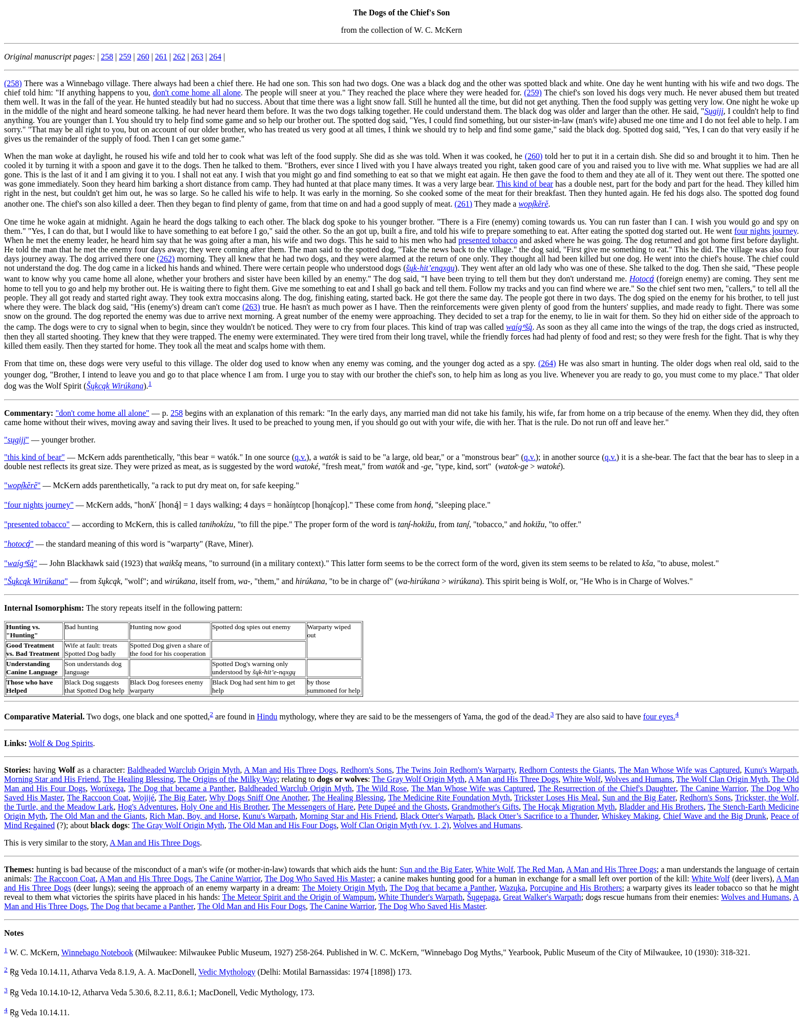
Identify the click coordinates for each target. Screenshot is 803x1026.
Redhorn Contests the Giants (567, 770)
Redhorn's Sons (366, 770)
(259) (533, 92)
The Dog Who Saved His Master (319, 878)
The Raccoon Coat (98, 797)
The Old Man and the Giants (97, 816)
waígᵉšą (519, 327)
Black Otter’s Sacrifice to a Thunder (537, 816)
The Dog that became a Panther (181, 788)
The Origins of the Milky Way (227, 779)
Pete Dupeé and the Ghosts (403, 806)
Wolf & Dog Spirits (61, 743)
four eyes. (659, 716)
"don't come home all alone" (102, 413)
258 (107, 56)
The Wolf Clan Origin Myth (722, 779)
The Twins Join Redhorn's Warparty (455, 770)
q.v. (300, 457)
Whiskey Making (630, 816)
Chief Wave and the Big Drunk (714, 816)
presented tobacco (488, 240)
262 (179, 56)
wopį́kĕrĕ (533, 203)
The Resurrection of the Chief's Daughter (607, 788)
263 (197, 56)
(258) (13, 83)
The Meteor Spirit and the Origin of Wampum (298, 897)
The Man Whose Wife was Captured (679, 770)
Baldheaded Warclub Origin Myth (184, 770)
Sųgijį (713, 111)
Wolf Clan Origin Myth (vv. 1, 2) (395, 825)
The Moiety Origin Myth (343, 887)
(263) (251, 307)
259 (125, 56)
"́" (20, 563)
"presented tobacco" (37, 524)
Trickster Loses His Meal (556, 797)
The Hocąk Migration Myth (569, 806)
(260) (534, 156)
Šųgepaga (483, 897)
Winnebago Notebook (97, 952)
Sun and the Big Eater (638, 797)
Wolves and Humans (638, 779)
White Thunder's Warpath (420, 897)
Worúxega (106, 788)
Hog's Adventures (147, 806)
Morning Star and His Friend (51, 779)
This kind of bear (524, 183)
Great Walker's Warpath (542, 897)
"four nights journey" (39, 504)
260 (143, 56)
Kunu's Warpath (770, 770)
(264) (547, 363)
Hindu (267, 716)
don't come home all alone (197, 92)
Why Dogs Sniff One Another (258, 797)
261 (161, 56)
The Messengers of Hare (313, 806)
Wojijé (143, 797)
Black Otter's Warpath (436, 816)
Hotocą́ (641, 278)
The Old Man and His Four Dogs (282, 825)
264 (215, 56)
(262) (166, 258)
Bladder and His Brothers (661, 806)
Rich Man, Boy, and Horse (194, 816)
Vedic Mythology (227, 972)
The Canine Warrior (714, 788)
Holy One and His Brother (224, 806)
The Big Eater (182, 797)
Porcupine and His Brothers (576, 887)
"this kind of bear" (34, 457)
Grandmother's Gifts (485, 806)
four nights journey (765, 231)
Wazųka (512, 887)
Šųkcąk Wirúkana (115, 386)
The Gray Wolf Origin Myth (418, 779)
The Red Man (539, 869)
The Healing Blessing (138, 779)
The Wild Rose (381, 788)
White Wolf (581, 779)
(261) (463, 203)
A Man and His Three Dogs (290, 770)
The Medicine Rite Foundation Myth (449, 797)
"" (16, 439)
